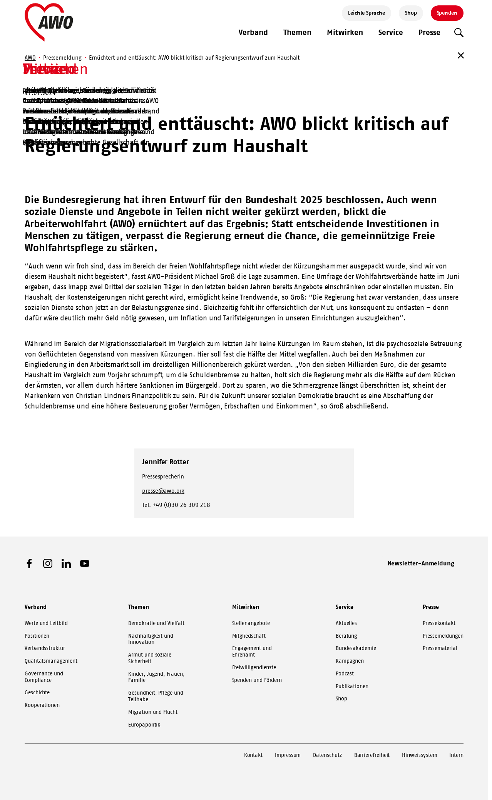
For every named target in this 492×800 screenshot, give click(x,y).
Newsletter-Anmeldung (421, 563)
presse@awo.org (163, 490)
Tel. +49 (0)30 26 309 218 (176, 505)
